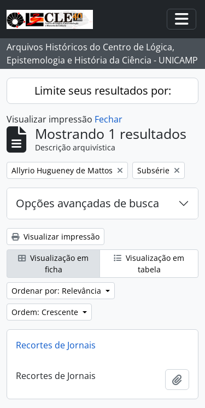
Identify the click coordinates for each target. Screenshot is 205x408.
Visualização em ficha (53, 264)
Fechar (108, 119)
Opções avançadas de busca (87, 203)
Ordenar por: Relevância (57, 290)
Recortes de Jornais (56, 345)
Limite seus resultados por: (102, 90)
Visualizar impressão (55, 236)
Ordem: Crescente (45, 312)
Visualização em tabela (149, 264)
